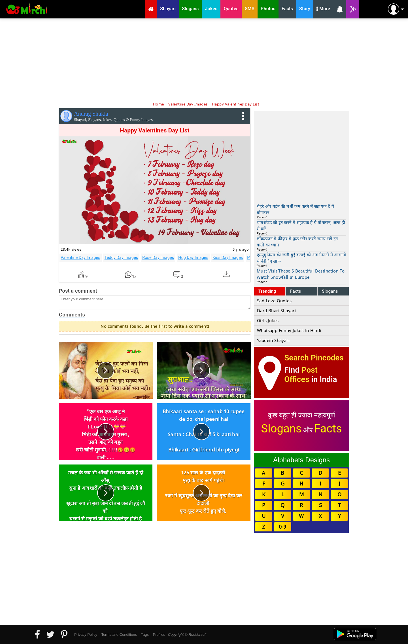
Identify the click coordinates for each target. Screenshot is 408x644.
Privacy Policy (85, 634)
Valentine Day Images (80, 257)
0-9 (282, 526)
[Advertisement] (204, 59)
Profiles (159, 634)
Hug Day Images (193, 257)
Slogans (330, 291)
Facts (295, 291)
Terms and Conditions (119, 634)
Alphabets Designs (301, 460)
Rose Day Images (158, 257)
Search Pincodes (313, 357)
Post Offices (301, 374)
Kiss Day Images (227, 257)
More (323, 9)
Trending (267, 291)
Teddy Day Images (121, 257)
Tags (145, 634)
